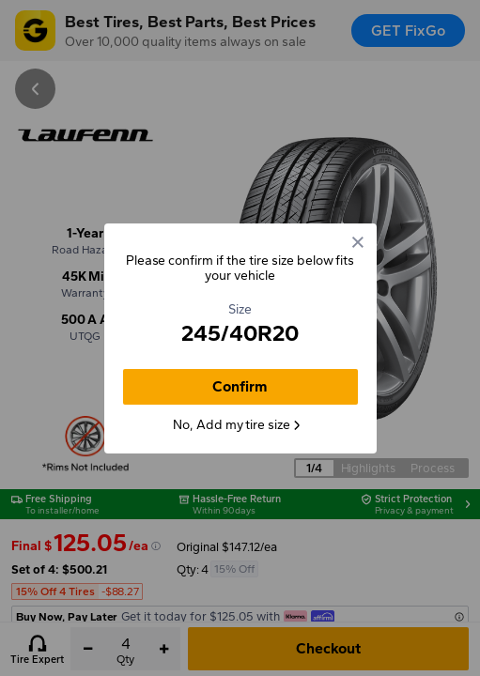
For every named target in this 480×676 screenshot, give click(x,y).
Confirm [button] (240, 386)
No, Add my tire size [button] (237, 425)
